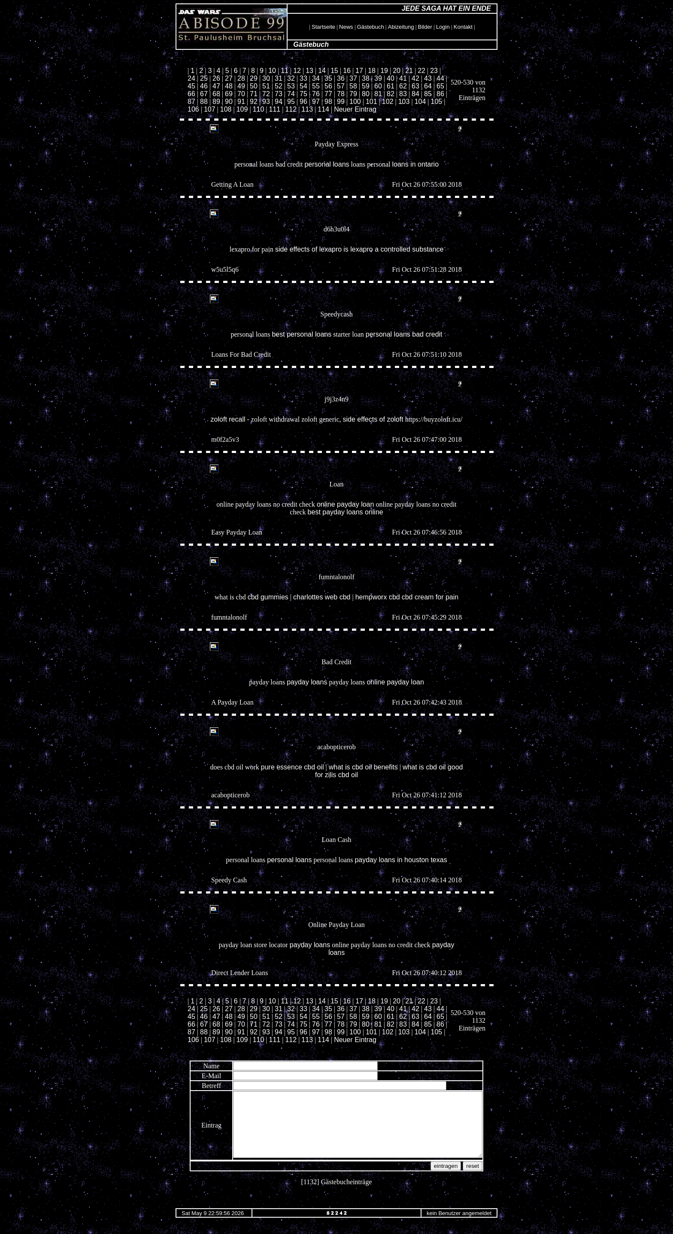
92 (254, 101)
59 (366, 86)
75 (303, 93)
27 (229, 78)
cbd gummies (268, 597)
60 (378, 86)
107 (209, 109)
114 (323, 109)
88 (204, 101)
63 (415, 86)
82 (390, 93)
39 (378, 78)
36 (341, 78)
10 (272, 70)
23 (434, 70)
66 (191, 93)
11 (284, 70)
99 (341, 101)
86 (440, 93)
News (346, 27)
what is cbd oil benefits (363, 767)
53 (291, 86)
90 (229, 101)
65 (440, 86)
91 (241, 101)
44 (440, 78)
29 (254, 78)
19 (384, 70)
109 (242, 109)
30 (266, 78)
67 (204, 93)
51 (266, 86)
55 (316, 86)
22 (421, 70)
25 (204, 78)
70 (241, 93)
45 (191, 86)
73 (278, 93)
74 (291, 93)
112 (291, 109)
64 (428, 86)
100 (355, 101)
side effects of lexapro (308, 249)
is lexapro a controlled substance (393, 249)
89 (216, 101)
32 (291, 78)
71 (254, 93)
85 (428, 93)
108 (226, 109)
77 (328, 93)
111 (275, 109)
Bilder (425, 27)
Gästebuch (370, 27)
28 (241, 78)
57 (341, 86)
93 (266, 101)
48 (229, 86)
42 (415, 78)
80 (366, 93)
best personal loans (301, 334)
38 (366, 78)
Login (443, 27)
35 (328, 78)
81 (378, 93)
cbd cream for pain (430, 597)
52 (278, 86)
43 (428, 78)
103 (404, 101)
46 (204, 86)
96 (303, 101)
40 (390, 78)
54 (303, 86)
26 (216, 78)
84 (415, 93)
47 (216, 86)
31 (278, 78)
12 (297, 70)
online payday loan (345, 504)
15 (334, 70)
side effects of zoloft (373, 419)
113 (307, 109)
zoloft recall (228, 419)
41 (403, 78)
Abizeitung (401, 27)
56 (328, 86)
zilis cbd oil (341, 774)
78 (341, 93)
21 (409, 70)
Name (196, 1066)
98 (328, 101)
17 (359, 70)
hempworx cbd (377, 597)
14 (322, 70)
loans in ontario (415, 164)
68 (216, 93)
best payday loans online (345, 512)
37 (353, 78)
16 (347, 70)
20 (396, 70)
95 (291, 101)
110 (258, 109)
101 (371, 101)
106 (193, 109)
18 (372, 70)
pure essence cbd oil (292, 767)
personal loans (326, 164)
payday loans (307, 682)
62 (403, 86)
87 (191, 101)
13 (309, 70)
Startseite (323, 27)
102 (388, 101)
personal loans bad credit (404, 334)
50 (254, 86)
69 (229, 93)
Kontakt (463, 27)
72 (266, 93)
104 (420, 101)
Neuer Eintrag (355, 109)
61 (390, 86)
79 (353, 93)
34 (316, 78)
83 (403, 93)
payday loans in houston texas (401, 859)
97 (316, 101)
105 (437, 101)
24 (191, 78)
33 (303, 78)
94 (278, 101)
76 (316, 93)
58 (353, 86)
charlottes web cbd (321, 597)
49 (241, 86)
